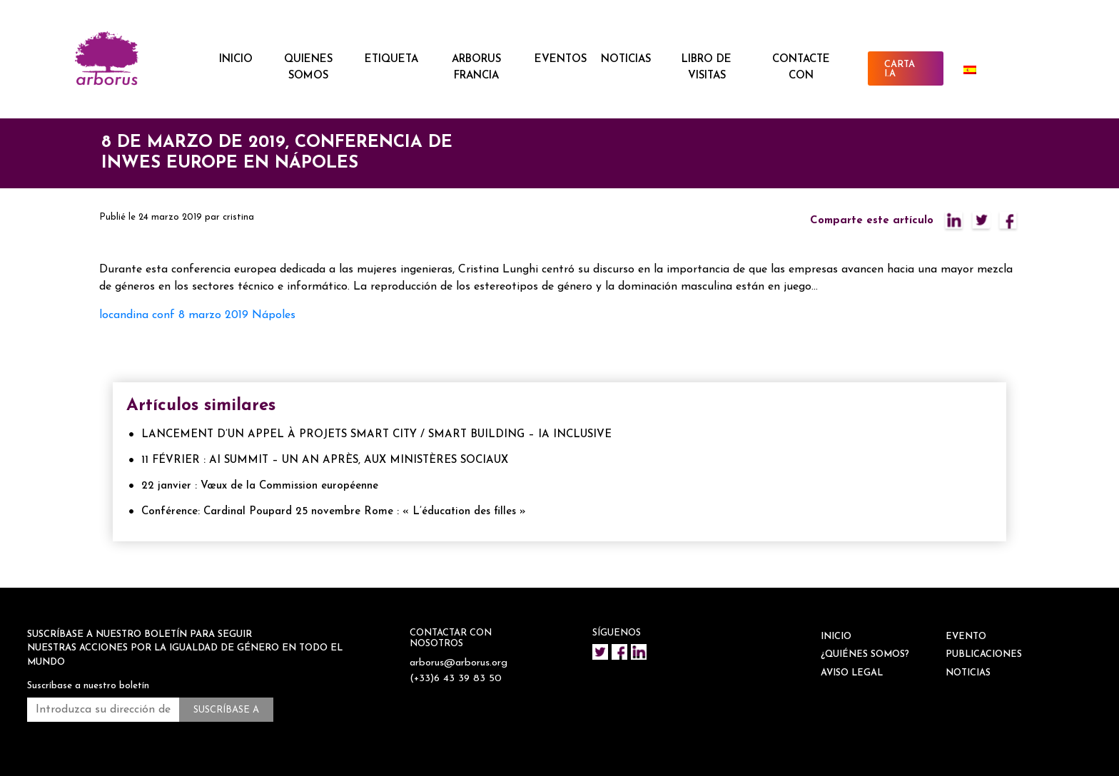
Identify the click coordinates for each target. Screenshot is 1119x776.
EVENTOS (561, 59)
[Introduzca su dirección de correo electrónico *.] (103, 710)
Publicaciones (984, 654)
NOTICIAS (626, 59)
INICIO (236, 59)
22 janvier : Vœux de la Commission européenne (259, 486)
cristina (238, 217)
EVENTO (966, 636)
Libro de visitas (706, 67)
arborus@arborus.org (460, 663)
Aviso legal (852, 673)
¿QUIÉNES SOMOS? (865, 654)
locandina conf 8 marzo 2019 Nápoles (197, 315)
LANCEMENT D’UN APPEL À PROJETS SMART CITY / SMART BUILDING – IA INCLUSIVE (376, 434)
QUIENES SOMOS (308, 67)
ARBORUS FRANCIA (476, 67)
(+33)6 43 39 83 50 (457, 678)
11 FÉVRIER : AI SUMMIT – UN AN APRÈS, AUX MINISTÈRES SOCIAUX (324, 460)
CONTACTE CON (801, 67)
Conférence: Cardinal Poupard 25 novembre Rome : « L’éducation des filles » (333, 511)
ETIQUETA (391, 59)
